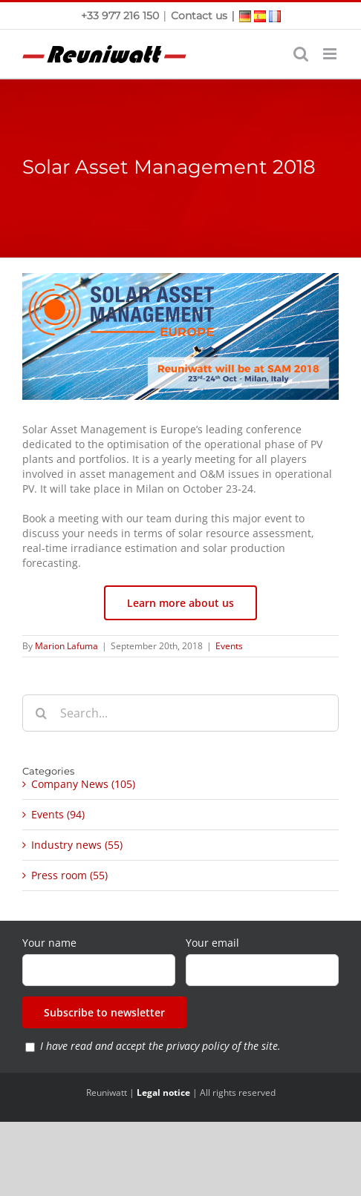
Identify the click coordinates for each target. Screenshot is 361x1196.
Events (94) (58, 814)
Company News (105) (83, 784)
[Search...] (180, 713)
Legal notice (163, 1092)
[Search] (40, 713)
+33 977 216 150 (121, 15)
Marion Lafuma (66, 646)
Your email (212, 943)
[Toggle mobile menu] (331, 54)
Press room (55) (69, 875)
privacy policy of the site (222, 1046)
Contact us (199, 15)
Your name (49, 943)
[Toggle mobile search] (300, 54)
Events (229, 646)
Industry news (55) (77, 845)
